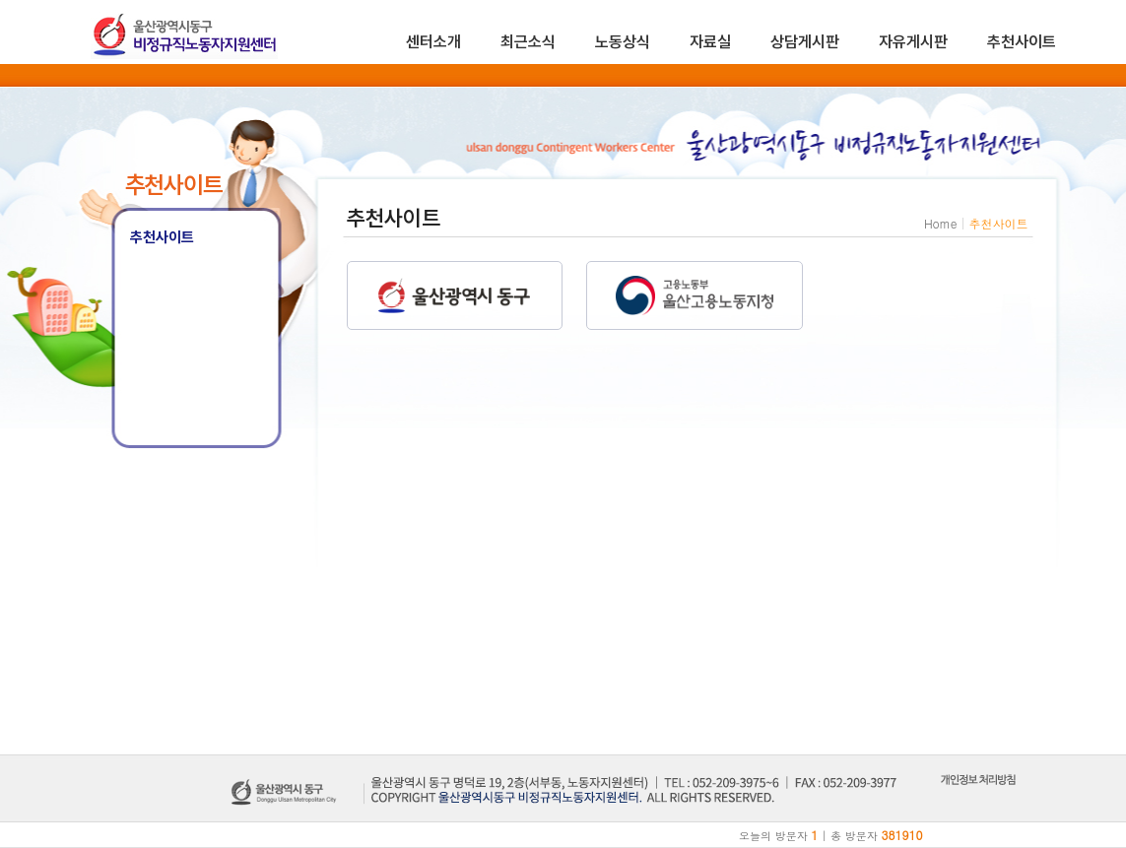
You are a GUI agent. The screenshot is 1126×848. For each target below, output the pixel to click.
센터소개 (433, 42)
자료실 (710, 42)
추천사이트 (1021, 42)
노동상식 (622, 42)
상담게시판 (804, 42)
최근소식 (528, 42)
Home (941, 223)
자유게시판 (913, 42)
